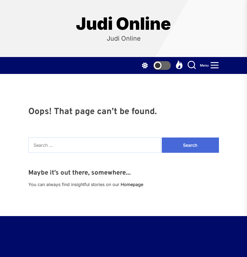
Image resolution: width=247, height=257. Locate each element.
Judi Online (123, 24)
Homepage (132, 184)
